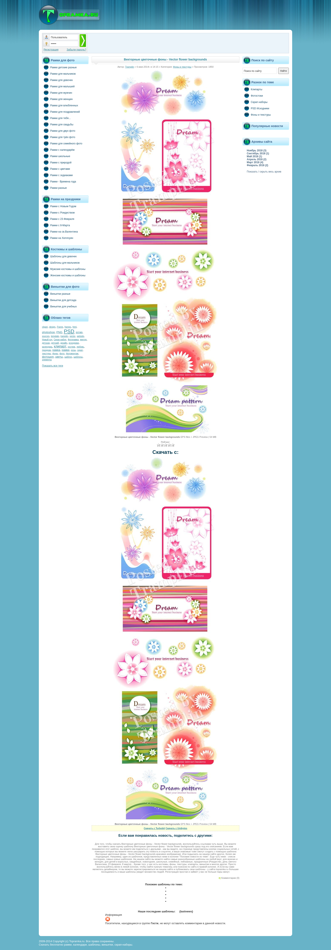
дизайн (63, 343)
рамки (65, 350)
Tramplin (129, 67)
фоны (55, 353)
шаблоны (78, 357)
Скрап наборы (255, 102)
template (55, 336)
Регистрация (51, 49)
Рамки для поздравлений (61, 111)
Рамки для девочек (57, 80)
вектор (83, 339)
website (80, 336)
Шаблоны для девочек (59, 256)
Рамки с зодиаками (57, 175)
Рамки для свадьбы (57, 124)
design (52, 327)
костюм (71, 347)
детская (46, 343)
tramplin (64, 336)
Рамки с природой (57, 162)
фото (62, 353)
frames (68, 327)
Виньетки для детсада (59, 300)
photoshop (48, 332)
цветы (59, 356)
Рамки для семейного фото (62, 143)
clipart (45, 327)
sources (45, 336)
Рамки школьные (56, 156)
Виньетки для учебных (59, 306)
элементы (47, 360)
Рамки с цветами (56, 169)
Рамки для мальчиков (59, 73)
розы (73, 350)
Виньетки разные (56, 293)
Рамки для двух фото (58, 130)
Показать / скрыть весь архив (264, 171)
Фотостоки (253, 95)
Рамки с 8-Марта (56, 225)
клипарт (60, 346)
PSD (69, 331)
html (75, 327)
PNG (59, 332)
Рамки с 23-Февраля (58, 219)
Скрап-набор (60, 339)
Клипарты (252, 89)
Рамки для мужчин (57, 92)
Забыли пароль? (76, 49)
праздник (46, 350)
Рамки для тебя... (56, 118)
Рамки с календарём (58, 149)
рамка (56, 350)
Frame (60, 327)
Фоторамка (73, 339)
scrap (79, 332)
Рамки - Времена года (59, 181)
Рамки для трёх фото (58, 137)
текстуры (46, 353)
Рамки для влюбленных (60, 105)
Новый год (47, 339)
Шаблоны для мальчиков (61, 262)
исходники (74, 343)
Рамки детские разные (59, 67)
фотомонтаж (72, 353)
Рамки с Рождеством (58, 212)
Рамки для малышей (58, 86)
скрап (80, 350)
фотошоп (48, 356)
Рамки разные (54, 188)
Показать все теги (52, 365)
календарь (47, 347)
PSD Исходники (256, 108)
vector (72, 336)
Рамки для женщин (57, 99)
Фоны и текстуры (182, 67)
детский (55, 343)
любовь (80, 347)
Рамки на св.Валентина (60, 231)
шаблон (68, 357)
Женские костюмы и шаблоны (63, 275)
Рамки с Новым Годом (59, 206)
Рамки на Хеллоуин (57, 238)
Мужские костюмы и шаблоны (63, 269)
